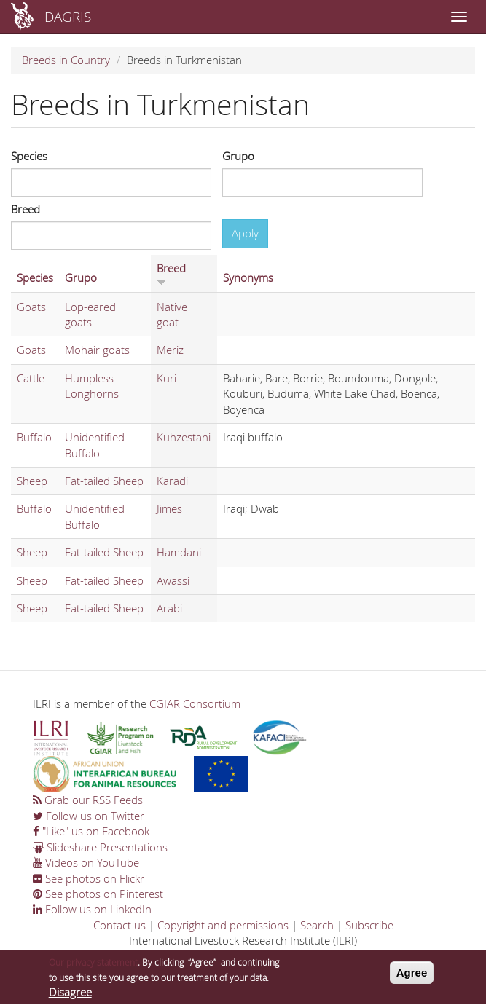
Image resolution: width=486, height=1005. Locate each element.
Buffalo (34, 437)
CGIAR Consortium (194, 703)
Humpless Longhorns (92, 386)
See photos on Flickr (88, 878)
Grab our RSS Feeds (88, 799)
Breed (25, 209)
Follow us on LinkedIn (92, 909)
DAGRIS (67, 16)
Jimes (169, 508)
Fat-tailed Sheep (104, 480)
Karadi (172, 480)
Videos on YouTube (86, 862)
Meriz (170, 349)
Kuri (166, 378)
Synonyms (248, 277)
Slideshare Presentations (100, 847)
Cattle (30, 378)
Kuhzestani (184, 437)
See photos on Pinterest (98, 893)
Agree (412, 977)
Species (29, 156)
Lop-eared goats (90, 314)
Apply (245, 233)
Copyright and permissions (223, 925)
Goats (31, 306)
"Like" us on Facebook (91, 831)
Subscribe (369, 925)
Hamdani (179, 552)
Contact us (119, 925)
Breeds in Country (66, 59)
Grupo (238, 156)
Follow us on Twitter (88, 815)
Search (317, 925)
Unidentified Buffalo (95, 445)
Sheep (32, 480)
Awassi (173, 580)
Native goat (172, 314)
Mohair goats (97, 349)
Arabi (169, 608)
